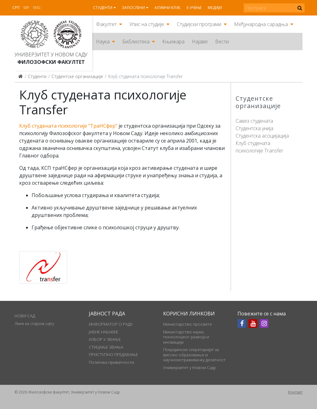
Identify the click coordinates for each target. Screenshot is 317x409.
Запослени (133, 7)
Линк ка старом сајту (34, 323)
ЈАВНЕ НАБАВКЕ (103, 332)
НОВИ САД (25, 316)
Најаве (200, 41)
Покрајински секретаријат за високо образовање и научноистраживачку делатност (194, 355)
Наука (103, 41)
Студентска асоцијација (262, 135)
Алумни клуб (167, 7)
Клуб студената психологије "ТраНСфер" (68, 125)
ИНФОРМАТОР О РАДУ (111, 324)
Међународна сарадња (261, 24)
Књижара (173, 41)
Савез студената (254, 120)
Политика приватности (111, 362)
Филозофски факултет (51, 62)
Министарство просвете (187, 324)
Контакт (295, 392)
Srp (26, 7)
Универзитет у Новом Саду (51, 54)
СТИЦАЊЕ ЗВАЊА (106, 347)
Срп (16, 7)
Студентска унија (254, 128)
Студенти (102, 7)
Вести (222, 41)
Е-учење (194, 7)
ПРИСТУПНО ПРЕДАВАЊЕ (113, 354)
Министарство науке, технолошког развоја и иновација (186, 337)
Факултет (106, 24)
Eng (37, 7)
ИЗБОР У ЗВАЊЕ (105, 339)
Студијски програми (199, 24)
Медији (215, 7)
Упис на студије (146, 24)
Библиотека (136, 41)
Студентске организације (77, 76)
